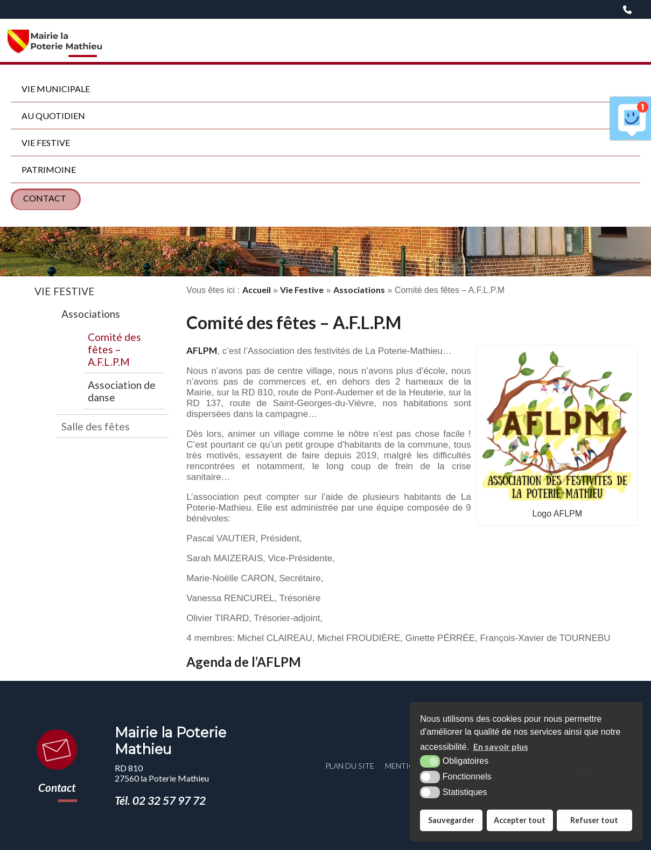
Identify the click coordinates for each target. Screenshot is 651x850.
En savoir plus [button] (500, 746)
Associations (90, 314)
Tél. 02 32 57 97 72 (160, 800)
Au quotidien (53, 115)
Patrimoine (49, 169)
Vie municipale (56, 88)
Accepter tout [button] (519, 820)
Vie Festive (46, 142)
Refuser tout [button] (594, 820)
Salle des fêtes (95, 426)
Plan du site (349, 765)
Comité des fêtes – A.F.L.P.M (114, 349)
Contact (44, 198)
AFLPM (201, 350)
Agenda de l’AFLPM (243, 662)
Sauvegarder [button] (451, 820)
